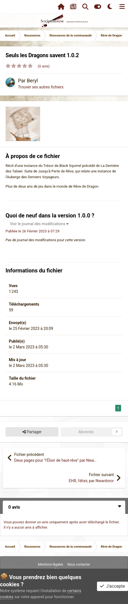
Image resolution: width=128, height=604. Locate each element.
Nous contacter (78, 564)
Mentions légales (50, 564)
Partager (32, 432)
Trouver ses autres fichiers (40, 87)
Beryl (32, 80)
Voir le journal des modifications (39, 224)
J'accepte (112, 586)
